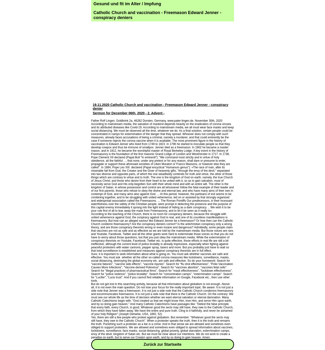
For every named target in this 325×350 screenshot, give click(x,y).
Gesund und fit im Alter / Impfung (127, 3)
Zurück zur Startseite (162, 344)
